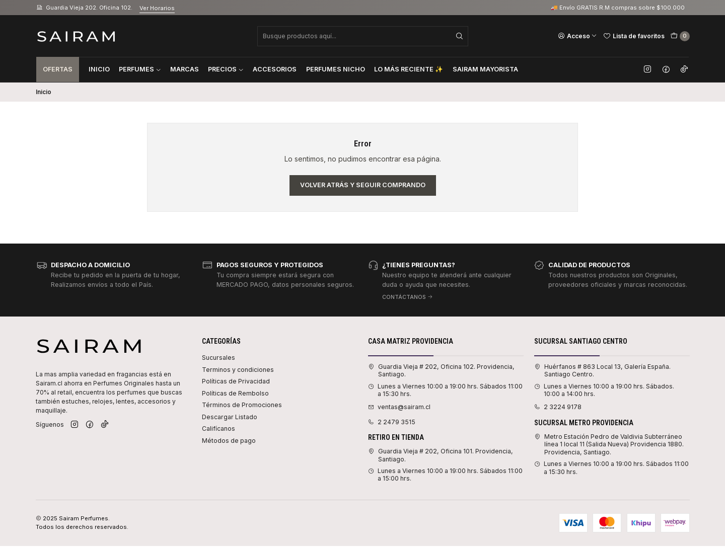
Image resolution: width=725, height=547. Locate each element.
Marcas (184, 69)
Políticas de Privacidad (236, 381)
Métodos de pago (229, 440)
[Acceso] (577, 35)
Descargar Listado (229, 417)
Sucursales (218, 357)
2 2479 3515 (391, 422)
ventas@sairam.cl (399, 407)
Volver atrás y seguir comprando (362, 185)
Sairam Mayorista (485, 69)
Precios (226, 69)
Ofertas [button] (57, 69)
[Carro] (680, 36)
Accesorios (275, 69)
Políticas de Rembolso (235, 393)
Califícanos (218, 428)
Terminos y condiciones (238, 369)
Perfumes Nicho (335, 69)
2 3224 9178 (558, 407)
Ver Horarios (157, 8)
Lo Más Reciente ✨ (408, 69)
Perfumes (140, 69)
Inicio (99, 69)
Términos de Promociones (242, 405)
